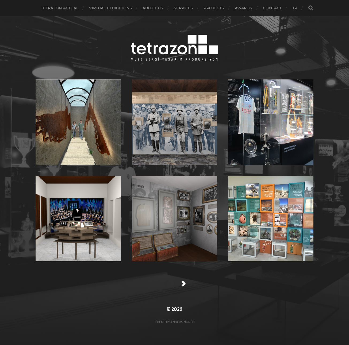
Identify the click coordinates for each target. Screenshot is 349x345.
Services (183, 8)
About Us (153, 8)
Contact (272, 8)
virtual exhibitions (110, 8)
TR (294, 8)
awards (243, 8)
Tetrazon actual (59, 8)
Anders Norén (182, 322)
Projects (214, 8)
